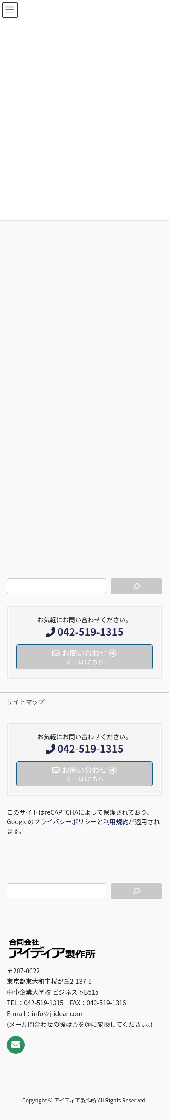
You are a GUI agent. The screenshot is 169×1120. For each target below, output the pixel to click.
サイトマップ (26, 701)
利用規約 (115, 821)
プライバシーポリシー (65, 821)
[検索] (136, 586)
